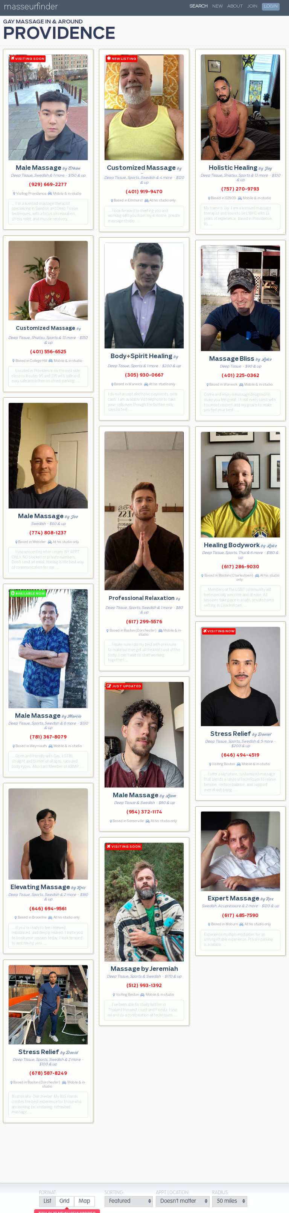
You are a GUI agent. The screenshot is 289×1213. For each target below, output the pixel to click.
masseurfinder (31, 8)
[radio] (47, 1201)
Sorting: (114, 1192)
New (217, 6)
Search (199, 6)
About (235, 6)
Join (252, 6)
